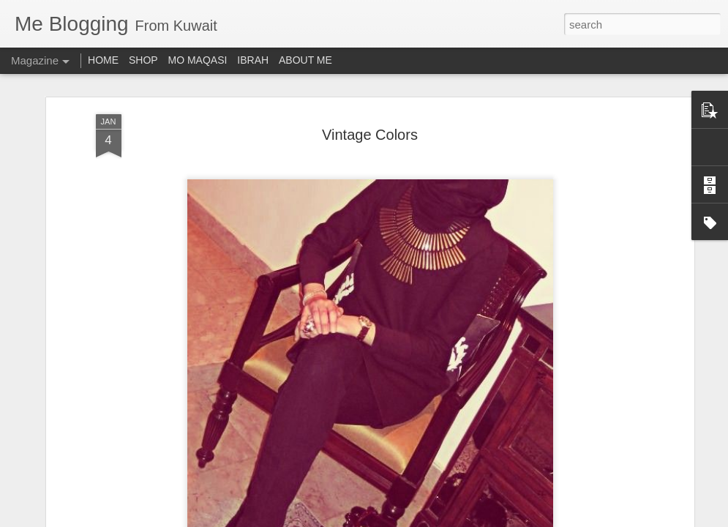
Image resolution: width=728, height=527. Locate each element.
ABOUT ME (305, 60)
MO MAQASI (198, 60)
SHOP (143, 60)
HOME (103, 60)
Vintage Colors (370, 135)
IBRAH (253, 60)
